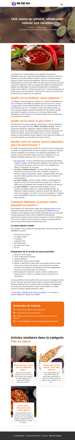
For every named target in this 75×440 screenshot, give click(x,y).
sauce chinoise (31, 124)
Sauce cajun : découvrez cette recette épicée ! (24, 408)
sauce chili (21, 161)
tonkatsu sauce (50, 208)
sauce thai (17, 106)
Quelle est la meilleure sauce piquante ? (29, 309)
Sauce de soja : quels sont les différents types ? (23, 367)
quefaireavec (20, 436)
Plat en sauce (41, 27)
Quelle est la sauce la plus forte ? (27, 313)
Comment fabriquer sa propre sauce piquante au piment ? (36, 321)
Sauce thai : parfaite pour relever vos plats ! (29, 292)
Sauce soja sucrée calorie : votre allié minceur (51, 367)
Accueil (30, 27)
